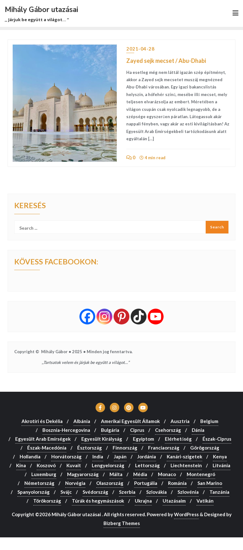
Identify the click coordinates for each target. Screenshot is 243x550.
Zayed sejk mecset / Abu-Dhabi (166, 60)
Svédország (95, 492)
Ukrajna (143, 501)
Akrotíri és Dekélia (42, 421)
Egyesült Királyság (101, 439)
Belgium (209, 421)
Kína (21, 465)
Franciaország (163, 447)
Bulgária (110, 430)
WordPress (186, 514)
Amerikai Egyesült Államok (130, 421)
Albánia (81, 421)
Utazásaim (174, 501)
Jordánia (146, 456)
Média (140, 474)
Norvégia (75, 483)
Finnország (125, 447)
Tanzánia (219, 492)
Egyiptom (143, 439)
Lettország (147, 465)
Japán (120, 456)
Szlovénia (188, 492)
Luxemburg (43, 474)
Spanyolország (33, 492)
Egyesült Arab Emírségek (43, 439)
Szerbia (127, 492)
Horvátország (66, 456)
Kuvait (73, 465)
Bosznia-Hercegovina (66, 430)
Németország (39, 483)
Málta (115, 474)
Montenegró (201, 474)
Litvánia (221, 465)
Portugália (145, 483)
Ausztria (180, 421)
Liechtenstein (186, 465)
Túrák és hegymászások (98, 501)
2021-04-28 (140, 48)
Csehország (168, 430)
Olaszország (109, 483)
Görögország (204, 447)
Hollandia (30, 456)
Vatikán (205, 501)
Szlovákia (156, 492)
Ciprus (137, 430)
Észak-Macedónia (46, 447)
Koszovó (46, 465)
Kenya (220, 456)
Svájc (66, 492)
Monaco (167, 474)
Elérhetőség (178, 439)
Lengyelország (108, 465)
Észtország (89, 447)
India (97, 456)
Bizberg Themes (121, 523)
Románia (177, 483)
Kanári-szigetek (184, 456)
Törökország (47, 501)
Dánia (198, 430)
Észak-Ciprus (216, 439)
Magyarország (83, 474)
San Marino (209, 483)
